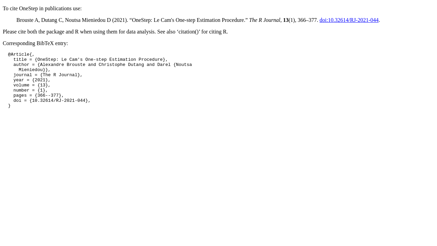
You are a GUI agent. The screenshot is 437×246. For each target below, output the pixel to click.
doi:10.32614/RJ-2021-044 (349, 20)
